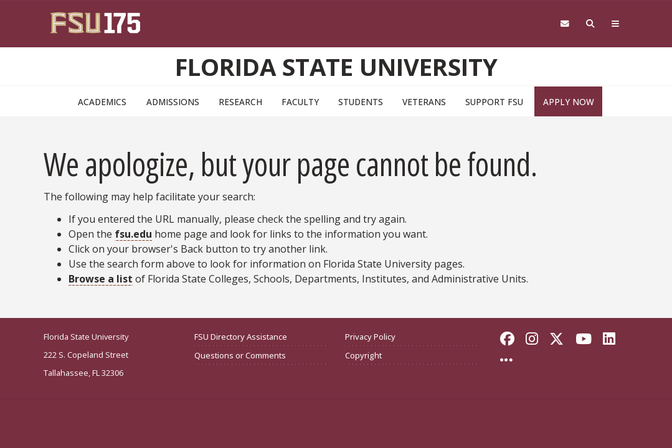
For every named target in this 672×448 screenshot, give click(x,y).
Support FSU (494, 102)
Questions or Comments (240, 355)
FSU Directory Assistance (240, 336)
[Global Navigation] (615, 24)
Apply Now (568, 102)
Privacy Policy (370, 336)
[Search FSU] (590, 24)
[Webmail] (564, 24)
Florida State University (336, 66)
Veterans (424, 102)
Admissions (172, 102)
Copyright (363, 355)
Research (240, 102)
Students (360, 102)
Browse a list (101, 279)
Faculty (300, 102)
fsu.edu (133, 234)
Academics (102, 102)
